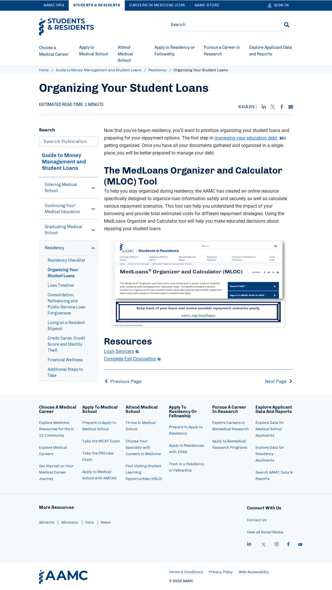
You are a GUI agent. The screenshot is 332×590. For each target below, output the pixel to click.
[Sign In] (278, 5)
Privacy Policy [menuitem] (221, 572)
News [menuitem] (106, 522)
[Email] (290, 107)
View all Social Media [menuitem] (265, 532)
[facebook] (288, 545)
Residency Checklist (66, 260)
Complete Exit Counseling (132, 359)
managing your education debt (249, 138)
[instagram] (276, 545)
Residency (157, 70)
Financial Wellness (65, 360)
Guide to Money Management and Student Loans (98, 70)
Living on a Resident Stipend (66, 326)
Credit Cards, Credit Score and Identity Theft (66, 344)
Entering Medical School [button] (70, 188)
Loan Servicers (121, 351)
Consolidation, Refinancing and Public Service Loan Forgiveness (66, 304)
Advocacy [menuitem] (69, 522)
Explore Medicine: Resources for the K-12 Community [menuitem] (57, 429)
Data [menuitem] (89, 522)
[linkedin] (249, 545)
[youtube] (300, 545)
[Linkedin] (264, 107)
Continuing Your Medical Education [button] (70, 209)
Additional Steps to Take (65, 373)
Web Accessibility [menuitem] (254, 572)
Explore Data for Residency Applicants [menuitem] (269, 454)
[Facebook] (281, 107)
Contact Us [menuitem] (256, 520)
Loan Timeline (61, 286)
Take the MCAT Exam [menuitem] (101, 441)
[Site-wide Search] (222, 24)
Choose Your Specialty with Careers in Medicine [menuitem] (143, 448)
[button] (93, 188)
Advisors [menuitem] (46, 522)
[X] (273, 107)
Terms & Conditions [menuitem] (186, 572)
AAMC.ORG (54, 5)
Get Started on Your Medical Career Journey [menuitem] (56, 472)
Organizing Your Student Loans (63, 273)
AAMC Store (207, 5)
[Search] (286, 24)
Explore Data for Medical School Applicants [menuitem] (269, 429)
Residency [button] (70, 248)
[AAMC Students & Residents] (66, 27)
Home (44, 70)
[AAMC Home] (63, 577)
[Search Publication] (68, 141)
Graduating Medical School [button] (70, 230)
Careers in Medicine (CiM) (157, 5)
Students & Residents (96, 5)
